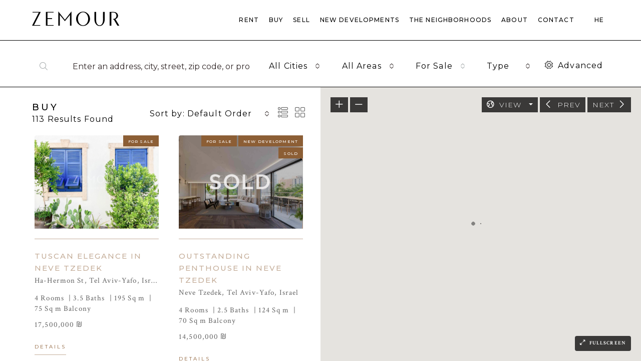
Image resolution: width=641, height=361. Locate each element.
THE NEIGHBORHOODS (450, 20)
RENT (249, 20)
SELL (301, 20)
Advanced (574, 65)
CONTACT (556, 20)
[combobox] (295, 66)
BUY (276, 20)
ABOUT (514, 20)
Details (50, 346)
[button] (428, 278)
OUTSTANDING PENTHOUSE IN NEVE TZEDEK (230, 268)
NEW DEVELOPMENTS (359, 20)
